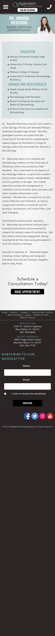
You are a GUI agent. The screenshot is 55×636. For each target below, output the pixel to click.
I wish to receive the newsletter (29, 393)
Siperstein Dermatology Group (22, 426)
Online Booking (27, 10)
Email (27, 379)
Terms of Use (40, 315)
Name (27, 365)
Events (14, 312)
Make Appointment (27, 292)
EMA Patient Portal (42, 312)
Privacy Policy (27, 317)
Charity (25, 312)
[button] (27, 291)
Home (4, 312)
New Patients (15, 315)
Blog (28, 315)
